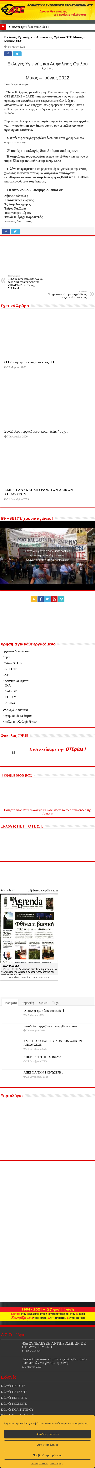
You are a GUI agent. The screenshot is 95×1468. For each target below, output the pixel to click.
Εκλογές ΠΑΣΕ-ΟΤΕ (14, 1392)
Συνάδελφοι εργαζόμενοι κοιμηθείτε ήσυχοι (36, 431)
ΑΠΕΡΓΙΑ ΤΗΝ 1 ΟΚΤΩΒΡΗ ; (43, 1072)
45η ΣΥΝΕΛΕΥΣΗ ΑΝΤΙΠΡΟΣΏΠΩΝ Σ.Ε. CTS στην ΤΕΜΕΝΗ (54, 1345)
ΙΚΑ (8, 685)
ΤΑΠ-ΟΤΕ (11, 691)
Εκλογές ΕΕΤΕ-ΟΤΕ (14, 1398)
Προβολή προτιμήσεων (47, 1455)
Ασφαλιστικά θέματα (15, 681)
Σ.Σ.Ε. (5, 675)
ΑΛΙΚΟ (10, 703)
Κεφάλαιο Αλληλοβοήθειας (19, 722)
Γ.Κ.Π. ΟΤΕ (9, 669)
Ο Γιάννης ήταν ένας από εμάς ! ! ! (29, 26)
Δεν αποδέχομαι (47, 1444)
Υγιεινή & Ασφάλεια (15, 710)
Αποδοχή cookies (47, 1434)
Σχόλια (43, 1003)
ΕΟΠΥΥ (10, 697)
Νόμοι (6, 657)
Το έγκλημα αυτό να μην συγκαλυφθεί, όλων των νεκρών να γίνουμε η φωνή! (54, 1361)
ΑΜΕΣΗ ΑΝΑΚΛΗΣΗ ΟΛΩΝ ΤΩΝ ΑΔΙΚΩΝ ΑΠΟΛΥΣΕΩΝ (52, 1042)
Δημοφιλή (28, 1003)
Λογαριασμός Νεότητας (17, 716)
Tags (55, 1003)
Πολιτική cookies (39, 1463)
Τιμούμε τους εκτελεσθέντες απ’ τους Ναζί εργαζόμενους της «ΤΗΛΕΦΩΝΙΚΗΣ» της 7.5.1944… (28, 282)
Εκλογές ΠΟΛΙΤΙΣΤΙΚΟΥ (17, 1409)
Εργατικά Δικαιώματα (16, 651)
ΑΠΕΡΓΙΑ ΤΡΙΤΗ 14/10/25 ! (42, 1057)
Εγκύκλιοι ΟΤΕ (12, 663)
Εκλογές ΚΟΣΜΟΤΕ (14, 1403)
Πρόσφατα (10, 1003)
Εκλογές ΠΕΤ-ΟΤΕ (13, 1386)
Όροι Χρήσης (56, 1463)
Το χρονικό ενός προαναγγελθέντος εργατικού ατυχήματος (67, 294)
